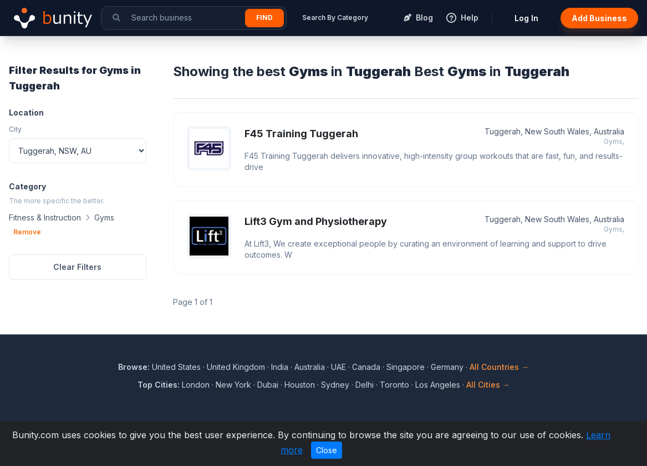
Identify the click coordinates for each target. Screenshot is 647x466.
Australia (309, 367)
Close (326, 450)
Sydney (335, 384)
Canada (366, 367)
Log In (526, 18)
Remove (27, 232)
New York (233, 384)
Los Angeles (437, 384)
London (196, 384)
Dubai (267, 384)
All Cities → (488, 384)
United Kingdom (236, 367)
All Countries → (499, 367)
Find (264, 17)
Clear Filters (77, 267)
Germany (447, 367)
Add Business (599, 18)
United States (176, 367)
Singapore (405, 367)
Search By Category (335, 17)
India (279, 367)
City (15, 129)
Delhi (364, 384)
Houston (299, 384)
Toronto (394, 384)
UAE (338, 367)
